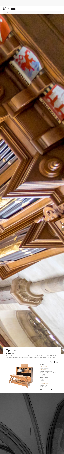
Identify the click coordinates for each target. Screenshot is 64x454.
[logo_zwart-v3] (26, 8)
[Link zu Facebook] (32, 1)
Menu (6, 12)
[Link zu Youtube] (33, 1)
